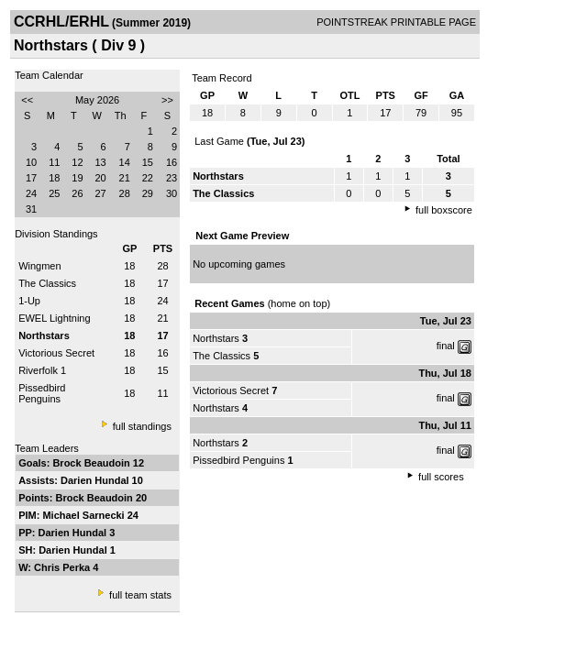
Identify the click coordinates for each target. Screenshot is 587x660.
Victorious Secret (56, 352)
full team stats (140, 594)
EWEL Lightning (54, 318)
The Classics (47, 283)
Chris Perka (63, 567)
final (446, 345)
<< (27, 99)
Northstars (216, 338)
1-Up (29, 300)
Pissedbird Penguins (41, 393)
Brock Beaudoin (92, 462)
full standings (142, 426)
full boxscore (443, 209)
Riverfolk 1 (42, 370)
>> (167, 99)
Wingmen (39, 265)
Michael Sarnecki (84, 515)
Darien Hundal (96, 480)
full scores (441, 476)
